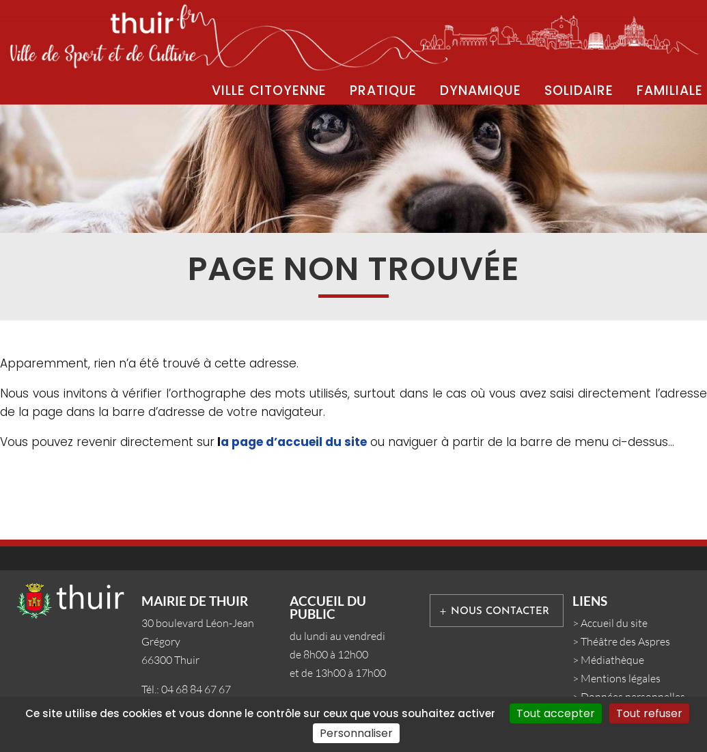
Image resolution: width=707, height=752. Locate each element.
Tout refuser (649, 713)
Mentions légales (621, 678)
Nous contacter (500, 612)
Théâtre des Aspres (625, 641)
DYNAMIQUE (480, 90)
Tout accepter (555, 713)
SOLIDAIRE (578, 90)
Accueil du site (614, 623)
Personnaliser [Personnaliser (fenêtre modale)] (356, 733)
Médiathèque (612, 660)
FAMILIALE (670, 90)
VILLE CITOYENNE (269, 90)
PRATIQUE (383, 90)
